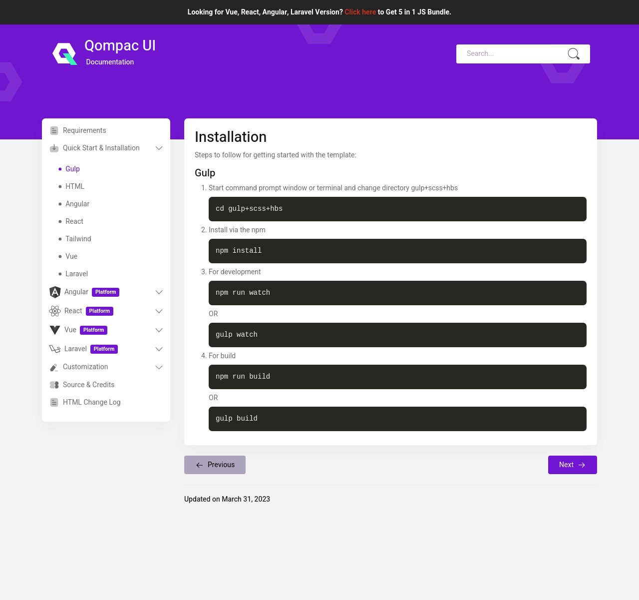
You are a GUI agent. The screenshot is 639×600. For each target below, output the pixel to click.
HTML (71, 186)
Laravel (73, 274)
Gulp (69, 169)
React (70, 221)
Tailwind (74, 239)
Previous (215, 465)
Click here (360, 12)
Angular (74, 204)
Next (572, 465)
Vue (68, 256)
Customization (78, 367)
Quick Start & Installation (94, 148)
